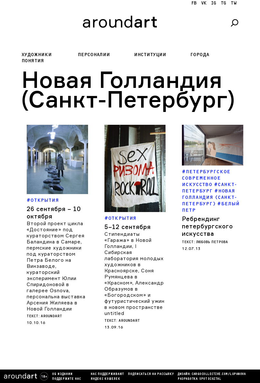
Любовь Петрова (212, 242)
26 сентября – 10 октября (54, 212)
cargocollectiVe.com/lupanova (219, 374)
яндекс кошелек (105, 379)
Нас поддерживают (107, 374)
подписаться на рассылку (151, 374)
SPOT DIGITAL (210, 379)
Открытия (45, 200)
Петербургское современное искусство (206, 178)
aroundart (51, 316)
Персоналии (94, 54)
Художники (37, 54)
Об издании (62, 374)
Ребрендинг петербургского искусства (207, 226)
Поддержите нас (66, 379)
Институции (150, 54)
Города (199, 54)
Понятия (33, 60)
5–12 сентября (127, 226)
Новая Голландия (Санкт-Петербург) (209, 197)
